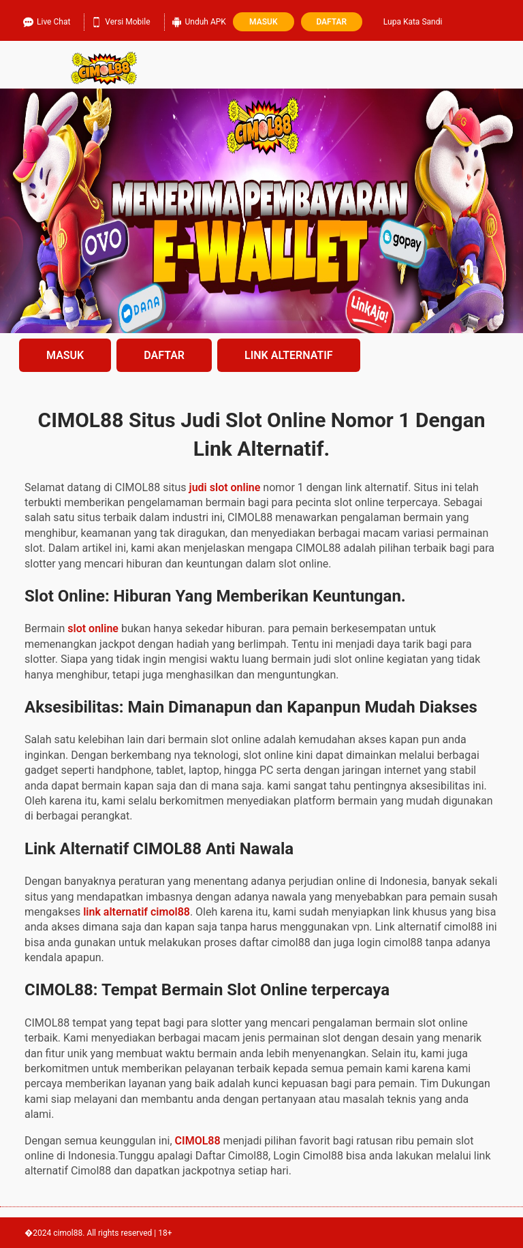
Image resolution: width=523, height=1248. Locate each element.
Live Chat (46, 20)
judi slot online (225, 487)
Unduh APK (199, 20)
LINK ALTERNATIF (288, 355)
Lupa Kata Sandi (413, 22)
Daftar (331, 22)
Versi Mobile (120, 20)
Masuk (263, 22)
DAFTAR (164, 355)
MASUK (65, 355)
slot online (92, 628)
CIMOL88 (198, 1140)
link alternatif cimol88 (136, 911)
